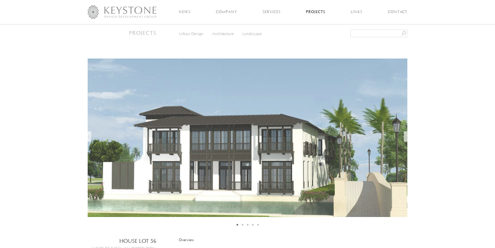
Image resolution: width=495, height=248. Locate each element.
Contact (397, 11)
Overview (186, 240)
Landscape (252, 33)
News (184, 11)
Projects (315, 11)
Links (356, 11)
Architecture (223, 33)
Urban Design (191, 33)
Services (271, 11)
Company (226, 11)
